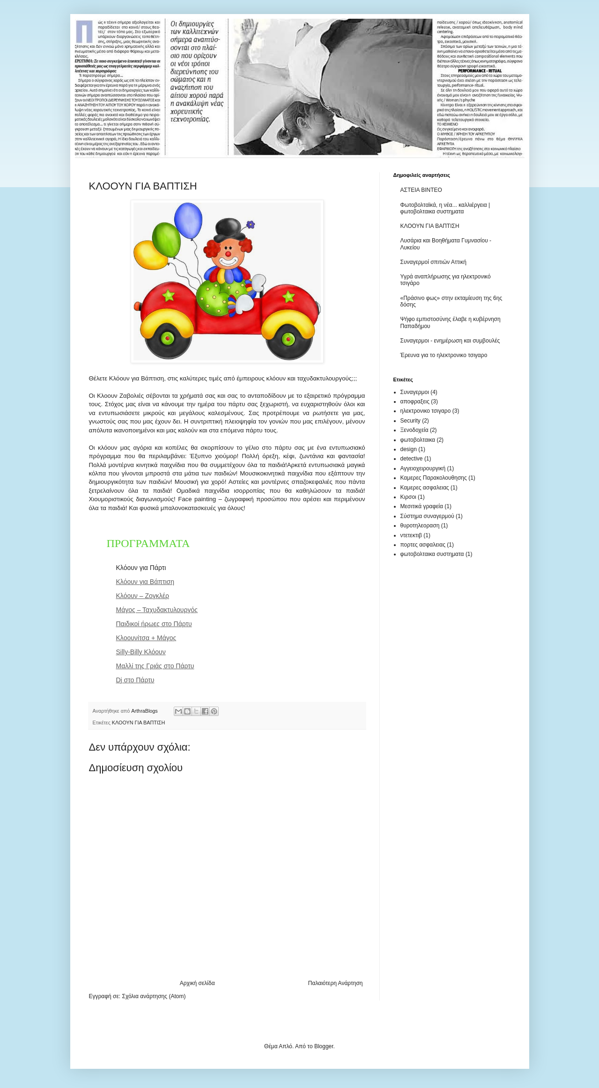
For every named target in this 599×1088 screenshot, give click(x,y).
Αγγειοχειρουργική (423, 468)
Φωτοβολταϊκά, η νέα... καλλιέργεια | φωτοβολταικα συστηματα (445, 208)
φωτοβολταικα (418, 440)
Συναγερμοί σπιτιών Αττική (433, 262)
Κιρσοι (408, 497)
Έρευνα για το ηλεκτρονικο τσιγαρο (444, 355)
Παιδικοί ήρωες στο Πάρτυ (154, 624)
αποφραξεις (414, 401)
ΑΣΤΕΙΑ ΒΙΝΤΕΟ (421, 190)
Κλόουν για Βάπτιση (145, 581)
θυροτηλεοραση (420, 525)
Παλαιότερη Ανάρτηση (335, 983)
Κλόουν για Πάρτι (141, 567)
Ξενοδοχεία (414, 430)
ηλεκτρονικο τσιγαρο (425, 411)
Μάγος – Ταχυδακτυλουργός (157, 609)
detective (411, 458)
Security (410, 420)
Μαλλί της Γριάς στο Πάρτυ (155, 666)
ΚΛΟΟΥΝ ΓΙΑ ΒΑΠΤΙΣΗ (138, 722)
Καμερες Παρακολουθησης (433, 478)
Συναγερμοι (414, 392)
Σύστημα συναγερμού (427, 516)
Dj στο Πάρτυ (135, 680)
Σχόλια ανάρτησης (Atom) (153, 996)
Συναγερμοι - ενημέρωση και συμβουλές (450, 340)
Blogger (323, 1046)
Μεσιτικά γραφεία (421, 506)
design (408, 449)
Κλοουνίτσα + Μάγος (146, 638)
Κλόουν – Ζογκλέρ (142, 595)
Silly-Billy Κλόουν (141, 652)
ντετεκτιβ (411, 535)
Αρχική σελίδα (197, 983)
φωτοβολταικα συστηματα (432, 554)
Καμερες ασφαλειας (424, 487)
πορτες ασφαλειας (422, 544)
